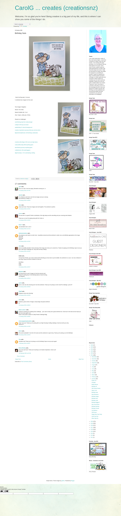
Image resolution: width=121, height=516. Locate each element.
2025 (92, 347)
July (93, 366)
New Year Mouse (95, 404)
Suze (20, 205)
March (93, 374)
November (94, 358)
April (20, 186)
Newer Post (18, 359)
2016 (92, 429)
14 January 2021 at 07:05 (24, 190)
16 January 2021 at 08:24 (24, 305)
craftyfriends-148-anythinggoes (22, 150)
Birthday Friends (95, 408)
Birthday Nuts (95, 398)
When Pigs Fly (95, 418)
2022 (92, 353)
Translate (23, 26)
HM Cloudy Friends (96, 388)
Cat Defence (94, 410)
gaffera (63, 480)
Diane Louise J (22, 309)
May (93, 370)
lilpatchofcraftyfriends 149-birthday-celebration (26, 132)
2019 (92, 423)
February (94, 376)
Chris (20, 299)
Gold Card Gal (95, 416)
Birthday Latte (95, 400)
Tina (20, 339)
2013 (92, 435)
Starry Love (94, 390)
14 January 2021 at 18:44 (24, 220)
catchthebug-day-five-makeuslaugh (23, 122)
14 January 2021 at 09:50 (24, 200)
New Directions (95, 394)
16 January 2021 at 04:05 (24, 295)
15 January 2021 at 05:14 (24, 278)
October (94, 360)
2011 (92, 437)
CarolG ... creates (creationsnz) (56, 8)
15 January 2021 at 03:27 (24, 267)
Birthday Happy (95, 396)
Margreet (21, 271)
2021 (92, 355)
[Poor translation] (6, 491)
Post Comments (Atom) (26, 361)
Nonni (20, 331)
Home (49, 359)
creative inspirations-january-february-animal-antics (27, 130)
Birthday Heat (95, 392)
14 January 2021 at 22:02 (24, 241)
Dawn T (20, 224)
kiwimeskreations (23, 233)
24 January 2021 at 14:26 (24, 326)
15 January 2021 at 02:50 (24, 251)
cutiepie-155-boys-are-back (22, 124)
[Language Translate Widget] (22, 24)
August (93, 364)
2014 (92, 433)
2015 (92, 431)
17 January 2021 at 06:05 (24, 316)
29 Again (94, 382)
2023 (92, 351)
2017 (92, 427)
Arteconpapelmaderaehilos (25, 321)
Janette (20, 195)
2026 (92, 345)
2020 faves (94, 412)
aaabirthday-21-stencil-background (23, 127)
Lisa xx (20, 213)
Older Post (81, 359)
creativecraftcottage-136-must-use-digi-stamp (26, 142)
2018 (92, 425)
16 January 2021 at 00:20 (24, 286)
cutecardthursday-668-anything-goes (24, 144)
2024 (92, 349)
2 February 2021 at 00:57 (24, 343)
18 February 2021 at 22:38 (25, 353)
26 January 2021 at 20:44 (24, 334)
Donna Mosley (22, 348)
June (93, 368)
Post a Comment (21, 356)
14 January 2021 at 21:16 (24, 228)
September (94, 362)
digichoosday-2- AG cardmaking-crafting (25, 152)
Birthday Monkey (95, 406)
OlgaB (20, 291)
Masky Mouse (95, 384)
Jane (20, 246)
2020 (92, 421)
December (94, 356)
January (94, 378)
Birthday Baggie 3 (96, 402)
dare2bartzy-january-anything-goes (23, 147)
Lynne (20, 283)
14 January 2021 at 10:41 (24, 208)
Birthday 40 (94, 386)
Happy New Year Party (97, 414)
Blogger (72, 480)
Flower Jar (94, 380)
